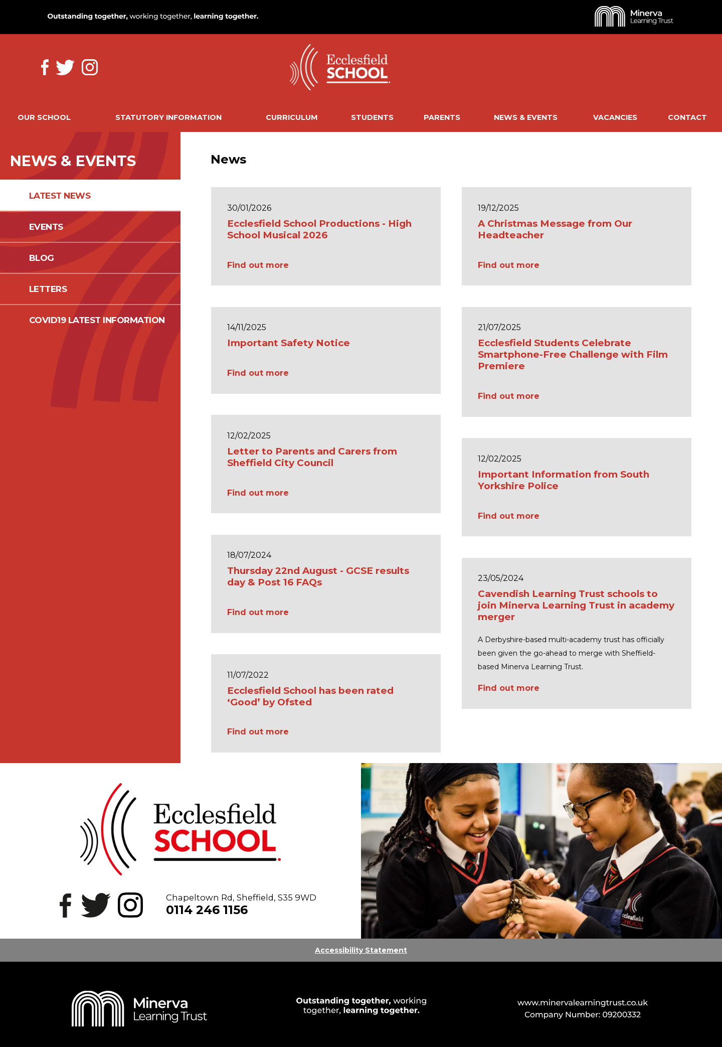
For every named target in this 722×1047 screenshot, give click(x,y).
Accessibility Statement (361, 950)
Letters (48, 289)
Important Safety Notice (288, 343)
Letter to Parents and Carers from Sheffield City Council (312, 457)
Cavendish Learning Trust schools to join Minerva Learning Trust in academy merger (576, 605)
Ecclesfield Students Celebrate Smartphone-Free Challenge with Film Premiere (573, 354)
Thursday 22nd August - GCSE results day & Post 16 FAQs (318, 576)
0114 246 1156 (207, 910)
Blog (41, 258)
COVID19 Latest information (97, 320)
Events (46, 227)
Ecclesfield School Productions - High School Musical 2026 (319, 229)
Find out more (258, 265)
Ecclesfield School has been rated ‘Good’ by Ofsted (310, 696)
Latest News (60, 196)
